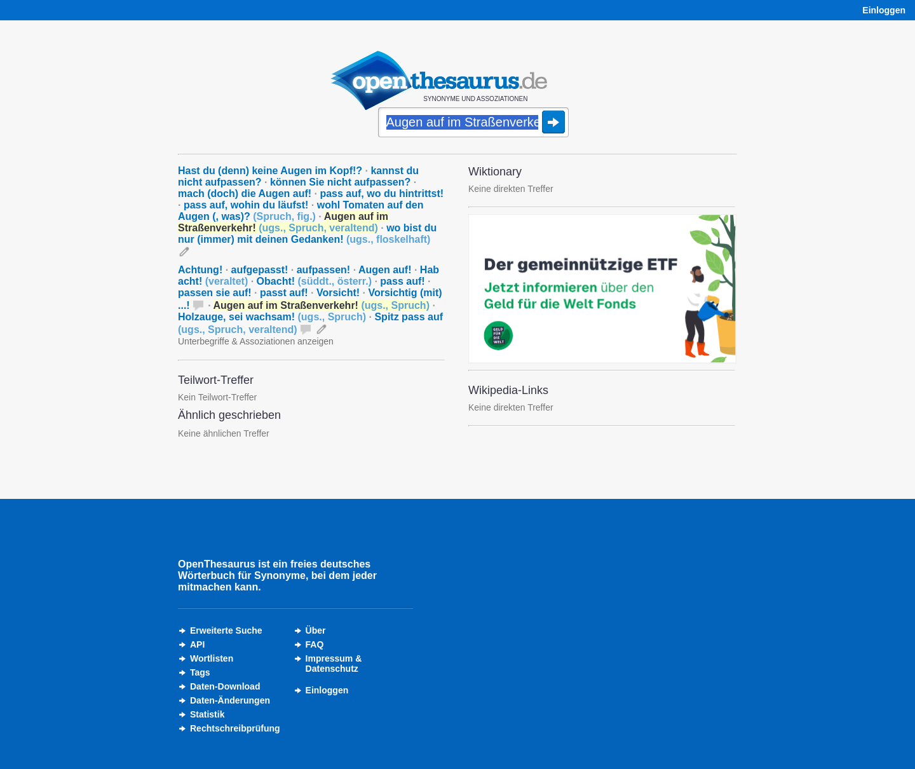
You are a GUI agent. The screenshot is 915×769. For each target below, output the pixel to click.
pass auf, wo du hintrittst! (382, 193)
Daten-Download (225, 686)
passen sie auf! (215, 292)
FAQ (315, 644)
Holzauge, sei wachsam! (272, 316)
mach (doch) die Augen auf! (244, 193)
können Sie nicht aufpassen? (340, 182)
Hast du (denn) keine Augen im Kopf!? (270, 170)
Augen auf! (385, 269)
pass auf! (402, 281)
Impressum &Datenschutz (334, 663)
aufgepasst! (259, 269)
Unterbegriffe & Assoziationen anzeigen (256, 341)
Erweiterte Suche (226, 630)
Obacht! (314, 281)
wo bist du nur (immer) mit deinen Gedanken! (307, 233)
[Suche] (473, 123)
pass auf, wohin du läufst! (246, 205)
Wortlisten (211, 658)
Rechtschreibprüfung (235, 728)
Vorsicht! (338, 292)
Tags (200, 672)
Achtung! (200, 269)
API (197, 644)
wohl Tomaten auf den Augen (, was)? (300, 211)
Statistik (207, 714)
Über (316, 630)
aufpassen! (323, 269)
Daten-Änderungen (230, 700)
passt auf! (284, 292)
